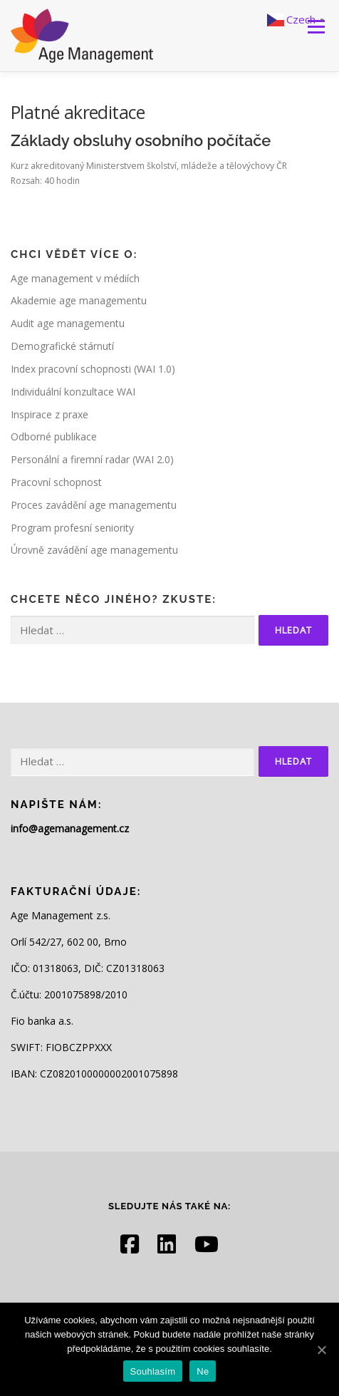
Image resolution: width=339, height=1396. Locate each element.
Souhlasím (153, 1371)
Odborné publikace (54, 436)
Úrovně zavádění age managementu (94, 550)
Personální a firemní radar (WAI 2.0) (92, 459)
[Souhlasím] (321, 1350)
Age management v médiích (75, 278)
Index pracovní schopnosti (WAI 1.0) (93, 369)
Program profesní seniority (72, 527)
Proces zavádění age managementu (94, 505)
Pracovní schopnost (56, 482)
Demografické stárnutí (62, 346)
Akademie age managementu (79, 300)
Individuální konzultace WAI (73, 391)
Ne (203, 1371)
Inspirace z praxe (49, 414)
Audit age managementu (68, 323)
